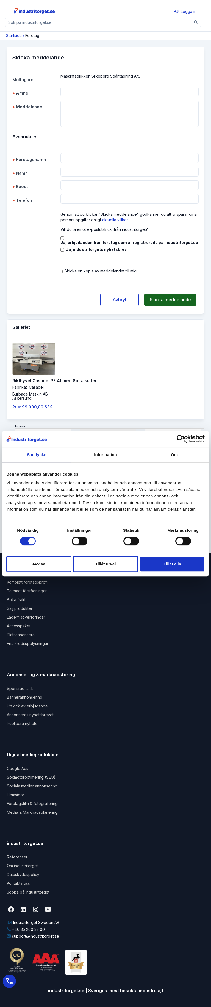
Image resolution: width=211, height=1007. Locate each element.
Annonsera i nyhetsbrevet (30, 714)
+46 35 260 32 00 (26, 929)
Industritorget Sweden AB (33, 922)
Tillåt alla (172, 564)
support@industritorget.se (33, 936)
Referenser (17, 857)
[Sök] (196, 22)
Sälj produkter (19, 608)
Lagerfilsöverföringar (26, 617)
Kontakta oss (18, 883)
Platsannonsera (21, 634)
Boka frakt (16, 599)
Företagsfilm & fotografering (32, 803)
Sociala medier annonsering (32, 786)
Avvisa (38, 564)
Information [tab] (105, 454)
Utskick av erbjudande (27, 706)
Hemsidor (15, 794)
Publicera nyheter (23, 723)
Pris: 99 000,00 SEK (32, 407)
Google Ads (17, 768)
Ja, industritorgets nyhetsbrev (96, 249)
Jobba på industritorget (28, 892)
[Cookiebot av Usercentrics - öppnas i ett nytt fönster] (181, 439)
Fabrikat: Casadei (28, 387)
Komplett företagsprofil (27, 582)
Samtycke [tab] (36, 454)
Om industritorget (22, 865)
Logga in (185, 11)
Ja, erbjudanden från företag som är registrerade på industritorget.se (129, 242)
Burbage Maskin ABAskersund (30, 396)
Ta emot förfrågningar (27, 590)
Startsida (14, 35)
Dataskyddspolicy (23, 874)
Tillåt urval (105, 564)
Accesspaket (18, 626)
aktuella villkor (115, 219)
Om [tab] (174, 454)
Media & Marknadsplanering (32, 812)
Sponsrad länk (20, 688)
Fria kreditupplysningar (27, 643)
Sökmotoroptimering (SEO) (31, 777)
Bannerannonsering (24, 697)
